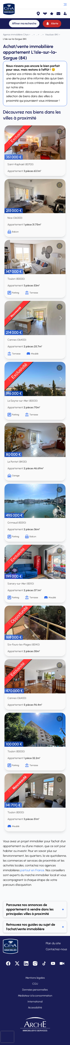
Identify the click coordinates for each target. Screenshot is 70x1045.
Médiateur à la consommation (35, 995)
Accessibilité (35, 1007)
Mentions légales (35, 977)
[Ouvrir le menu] (65, 4)
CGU (35, 983)
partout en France (32, 870)
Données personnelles (35, 989)
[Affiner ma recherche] (24, 24)
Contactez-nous (56, 949)
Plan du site (53, 943)
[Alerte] (52, 24)
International (35, 1001)
